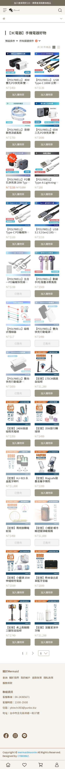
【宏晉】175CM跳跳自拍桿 (46, 380)
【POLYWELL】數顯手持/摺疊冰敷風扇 (46, 280)
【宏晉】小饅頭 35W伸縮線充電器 (18, 579)
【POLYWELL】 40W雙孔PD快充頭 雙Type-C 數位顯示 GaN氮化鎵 (17, 81)
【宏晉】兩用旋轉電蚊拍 (17, 529)
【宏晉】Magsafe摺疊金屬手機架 (46, 480)
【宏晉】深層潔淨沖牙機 (46, 629)
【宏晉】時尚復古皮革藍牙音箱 (46, 579)
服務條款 (7, 683)
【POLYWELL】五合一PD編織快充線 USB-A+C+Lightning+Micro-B (18, 280)
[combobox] (11, 41)
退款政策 (37, 677)
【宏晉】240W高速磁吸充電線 (17, 430)
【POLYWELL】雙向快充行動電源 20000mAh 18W (17, 380)
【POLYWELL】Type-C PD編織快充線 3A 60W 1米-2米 (17, 231)
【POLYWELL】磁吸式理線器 (17, 330)
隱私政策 (48, 677)
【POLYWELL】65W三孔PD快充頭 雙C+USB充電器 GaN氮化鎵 (46, 131)
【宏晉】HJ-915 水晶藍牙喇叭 (17, 480)
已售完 (18, 293)
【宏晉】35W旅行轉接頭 (46, 430)
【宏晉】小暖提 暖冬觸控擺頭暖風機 (47, 529)
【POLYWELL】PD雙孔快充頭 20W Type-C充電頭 (18, 181)
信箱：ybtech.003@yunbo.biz (19, 707)
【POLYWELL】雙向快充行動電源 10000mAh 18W (46, 330)
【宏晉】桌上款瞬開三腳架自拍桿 (17, 629)
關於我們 (14, 677)
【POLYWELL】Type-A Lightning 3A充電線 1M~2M (45, 181)
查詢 (5, 677)
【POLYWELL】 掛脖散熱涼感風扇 (18, 131)
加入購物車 (18, 94)
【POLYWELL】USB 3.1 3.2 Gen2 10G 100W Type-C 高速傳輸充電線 (47, 231)
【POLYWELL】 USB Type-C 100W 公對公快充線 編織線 (47, 81)
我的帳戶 (25, 677)
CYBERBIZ (23, 756)
